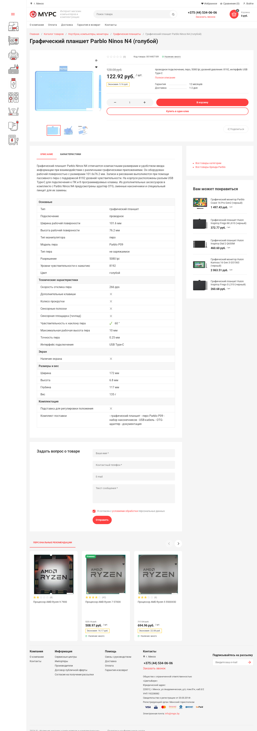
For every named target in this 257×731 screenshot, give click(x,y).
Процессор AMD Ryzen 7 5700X (103, 601)
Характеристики (70, 154)
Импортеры (61, 654)
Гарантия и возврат (89, 24)
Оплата (52, 24)
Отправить (102, 519)
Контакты (111, 24)
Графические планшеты (127, 34)
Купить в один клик (177, 111)
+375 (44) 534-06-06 (202, 12)
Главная (34, 34)
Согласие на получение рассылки (74, 668)
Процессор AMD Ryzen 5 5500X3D (157, 601)
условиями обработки (125, 511)
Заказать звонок (205, 16)
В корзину (202, 102)
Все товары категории (208, 163)
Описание (46, 154)
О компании (37, 24)
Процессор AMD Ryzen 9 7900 (50, 601)
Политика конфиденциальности (126, 724)
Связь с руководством (118, 650)
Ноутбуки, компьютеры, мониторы (88, 34)
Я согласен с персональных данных (131, 511)
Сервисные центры (66, 650)
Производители (64, 659)
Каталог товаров (54, 34)
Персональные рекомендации (52, 542)
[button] (178, 543)
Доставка (67, 24)
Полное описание (165, 77)
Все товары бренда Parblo (210, 167)
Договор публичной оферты (71, 663)
